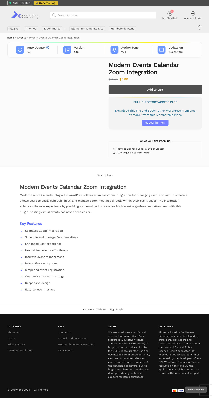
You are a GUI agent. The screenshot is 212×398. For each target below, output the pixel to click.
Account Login (193, 15)
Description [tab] (105, 175)
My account (65, 350)
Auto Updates (19, 3)
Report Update (196, 389)
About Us (13, 332)
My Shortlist (169, 14)
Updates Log (45, 3)
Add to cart (155, 89)
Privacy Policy (16, 344)
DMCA (11, 338)
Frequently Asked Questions (76, 344)
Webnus (21, 37)
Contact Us (65, 332)
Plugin (120, 309)
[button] (199, 28)
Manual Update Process (73, 338)
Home (10, 37)
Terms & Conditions (19, 350)
